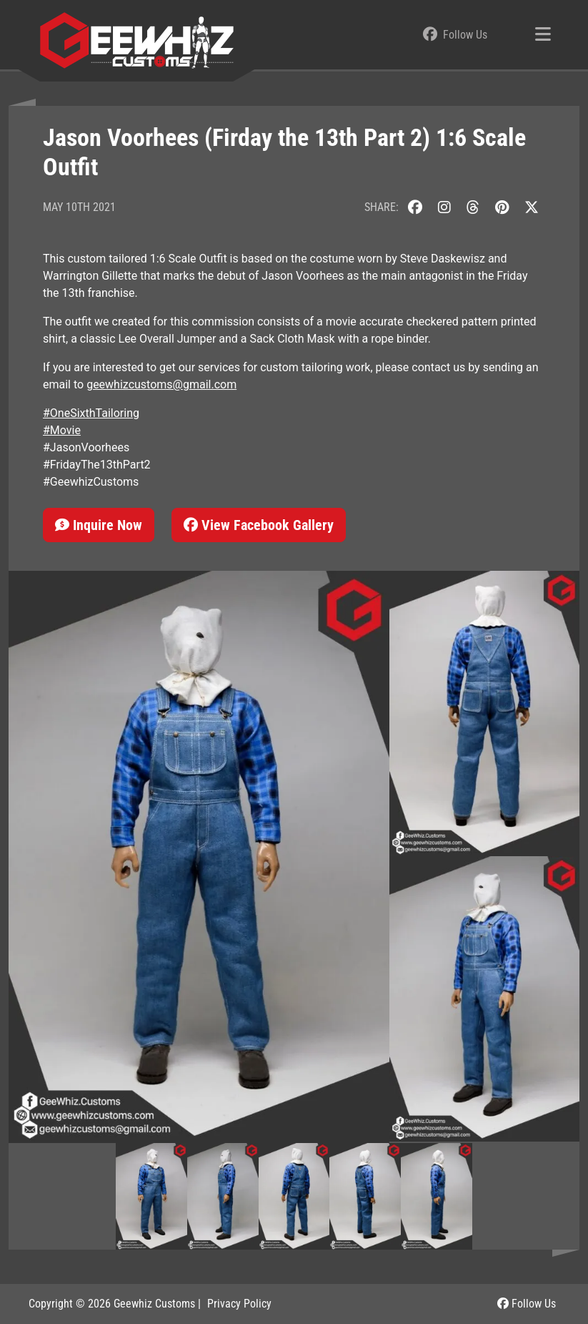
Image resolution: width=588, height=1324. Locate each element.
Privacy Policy (239, 1303)
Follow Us (526, 1303)
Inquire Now (98, 525)
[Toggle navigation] (543, 35)
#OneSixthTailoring (91, 413)
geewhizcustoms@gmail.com (161, 384)
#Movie (62, 430)
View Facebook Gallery (259, 525)
